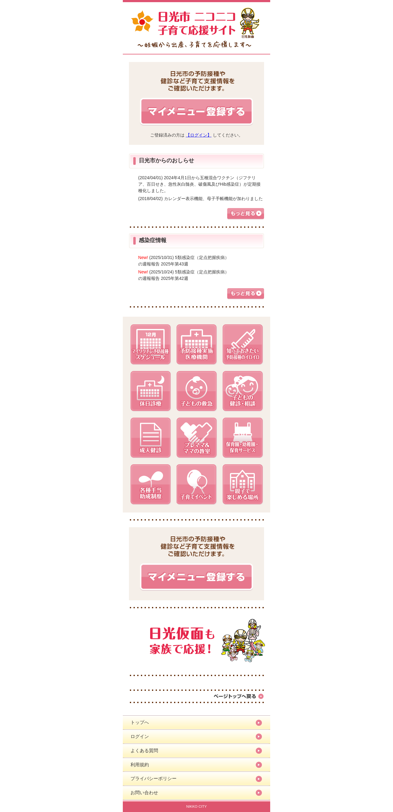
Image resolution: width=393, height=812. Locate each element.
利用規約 (139, 764)
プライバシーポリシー (153, 778)
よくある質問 (144, 750)
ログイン (139, 736)
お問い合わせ (144, 792)
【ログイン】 (199, 135)
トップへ (139, 722)
